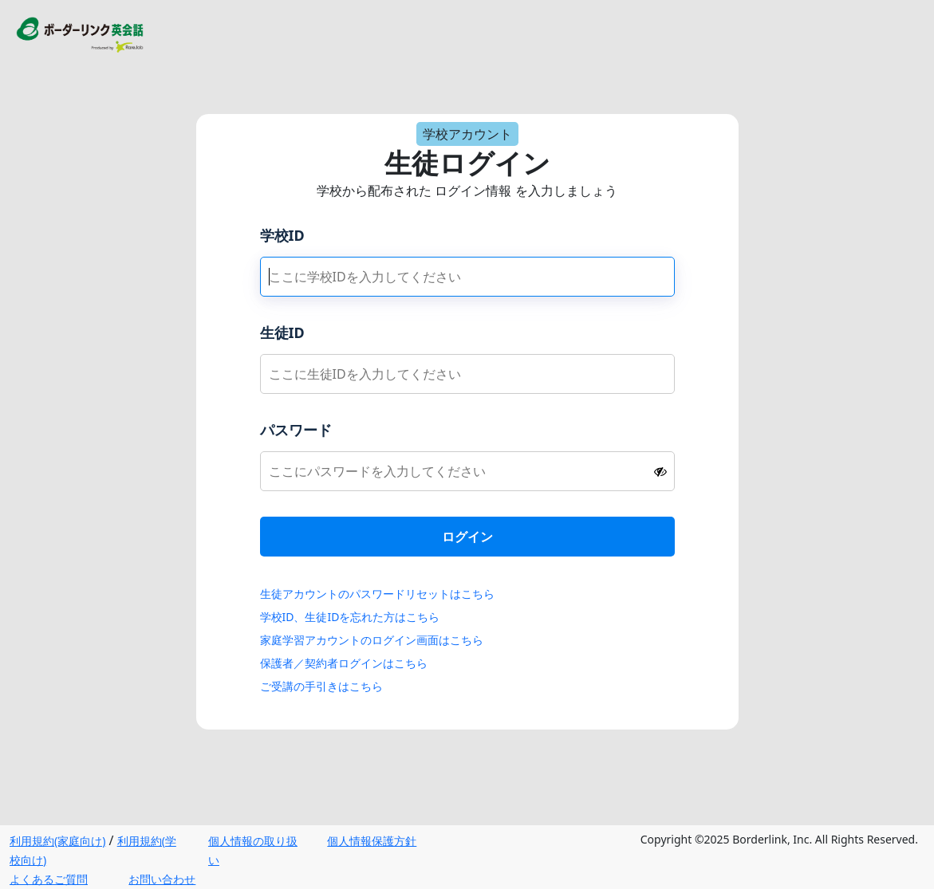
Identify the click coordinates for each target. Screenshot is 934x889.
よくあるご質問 (49, 879)
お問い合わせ (161, 879)
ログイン (467, 536)
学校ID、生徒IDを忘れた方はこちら (350, 616)
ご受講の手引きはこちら (321, 686)
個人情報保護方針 (371, 840)
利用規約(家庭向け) (57, 840)
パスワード (296, 429)
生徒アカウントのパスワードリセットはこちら (377, 593)
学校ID (282, 235)
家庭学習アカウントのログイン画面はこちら (371, 639)
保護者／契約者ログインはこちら (344, 663)
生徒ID (282, 332)
